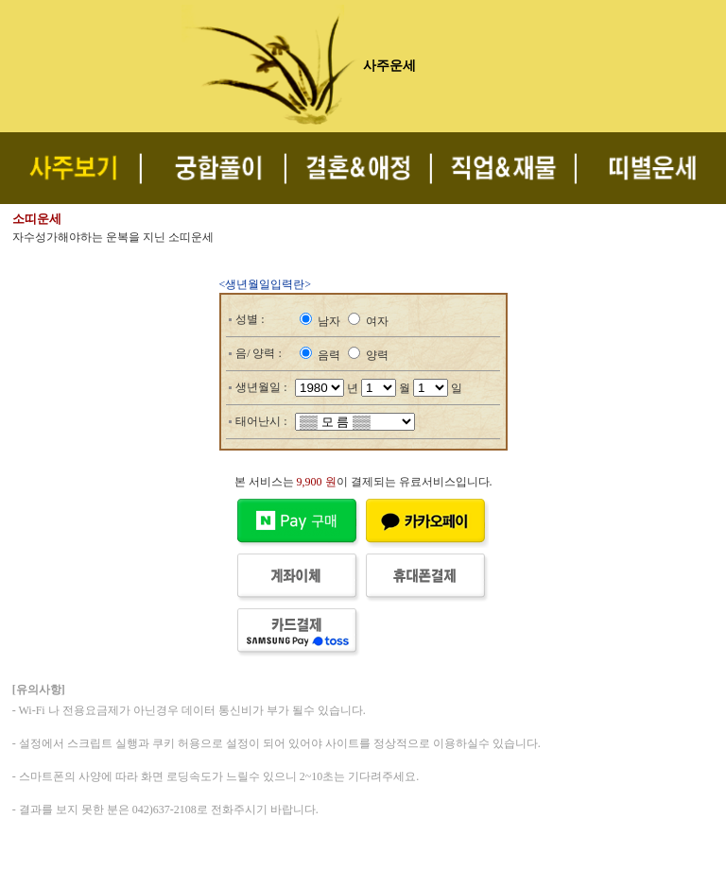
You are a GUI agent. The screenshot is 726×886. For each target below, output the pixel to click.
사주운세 (389, 66)
